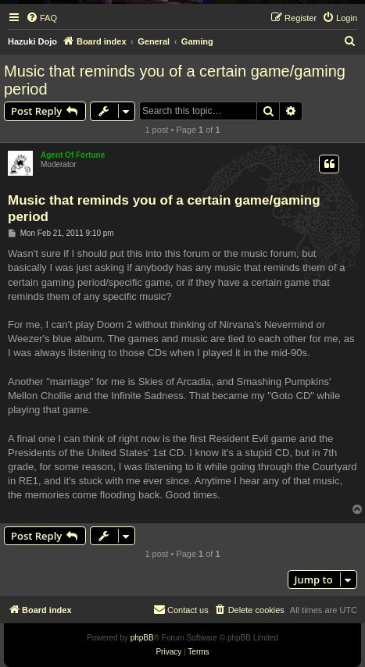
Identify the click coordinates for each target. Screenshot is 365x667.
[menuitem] (41, 18)
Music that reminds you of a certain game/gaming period (174, 80)
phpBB (142, 637)
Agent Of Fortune (73, 155)
